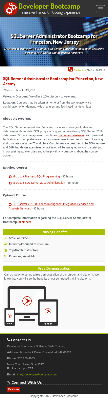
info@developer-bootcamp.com (37, 374)
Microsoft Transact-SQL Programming (36, 176)
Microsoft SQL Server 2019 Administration (39, 182)
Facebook (13, 389)
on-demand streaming (71, 135)
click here (24, 222)
